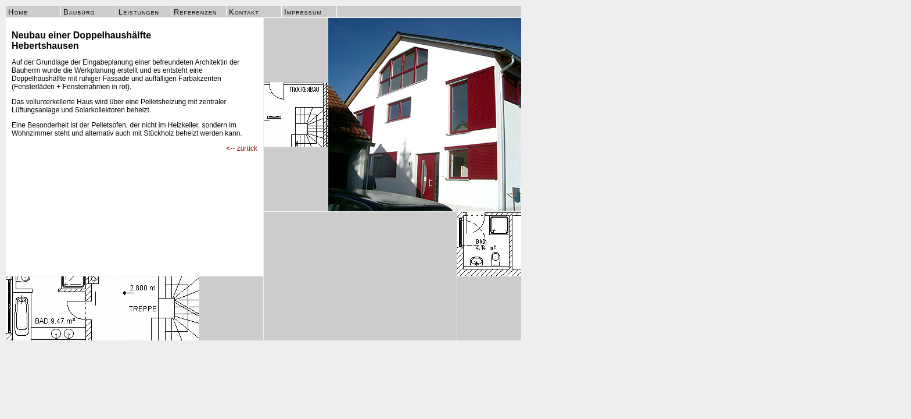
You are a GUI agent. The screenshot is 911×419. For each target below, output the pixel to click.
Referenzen (195, 12)
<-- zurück (241, 148)
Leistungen (139, 12)
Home (18, 12)
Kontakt (244, 12)
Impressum (303, 12)
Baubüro (79, 12)
